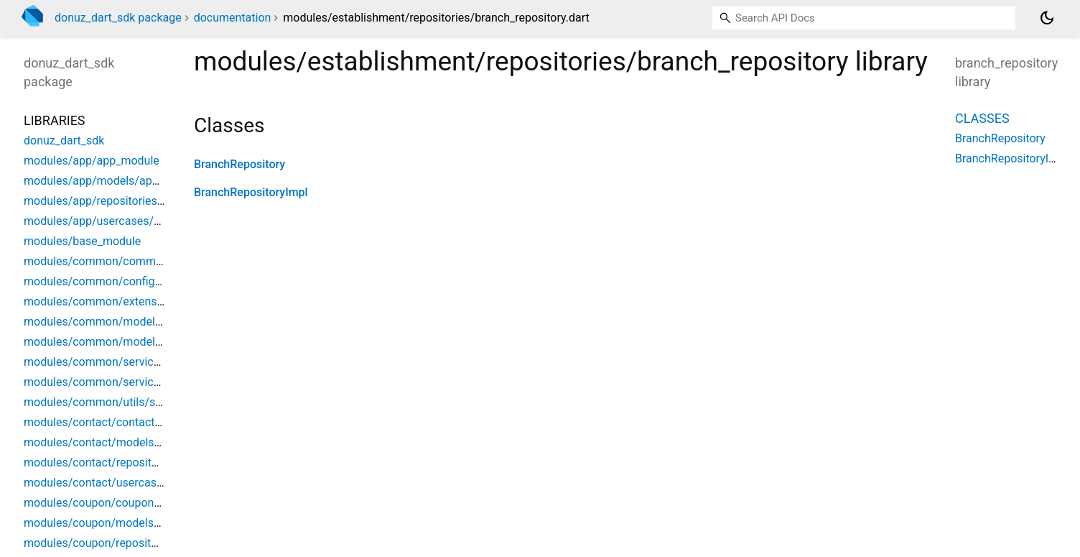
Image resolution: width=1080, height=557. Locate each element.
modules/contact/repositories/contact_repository (150, 462)
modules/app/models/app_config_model (128, 181)
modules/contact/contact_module (111, 422)
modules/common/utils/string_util (112, 402)
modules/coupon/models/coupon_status (129, 523)
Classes (982, 118)
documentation (232, 17)
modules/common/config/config (107, 281)
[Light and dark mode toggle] (1046, 17)
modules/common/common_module (118, 261)
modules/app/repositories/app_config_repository (149, 201)
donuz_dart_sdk (64, 140)
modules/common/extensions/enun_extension (144, 301)
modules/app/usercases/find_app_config (129, 221)
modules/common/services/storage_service (137, 382)
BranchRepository (239, 164)
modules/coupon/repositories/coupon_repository (150, 543)
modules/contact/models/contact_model (129, 442)
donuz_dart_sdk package (118, 17)
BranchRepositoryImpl (251, 192)
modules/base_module (82, 241)
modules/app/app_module (91, 160)
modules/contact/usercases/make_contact (135, 482)
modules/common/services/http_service (128, 362)
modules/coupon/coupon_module (110, 503)
